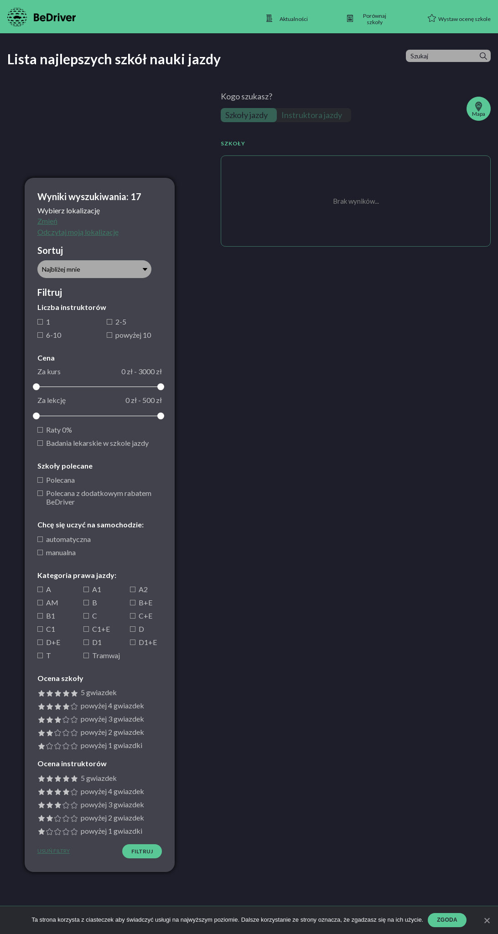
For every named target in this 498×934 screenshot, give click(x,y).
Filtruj (142, 851)
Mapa (478, 109)
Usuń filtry (53, 851)
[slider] (36, 386)
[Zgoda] (486, 920)
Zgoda (447, 920)
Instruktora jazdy (311, 115)
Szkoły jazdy (246, 115)
